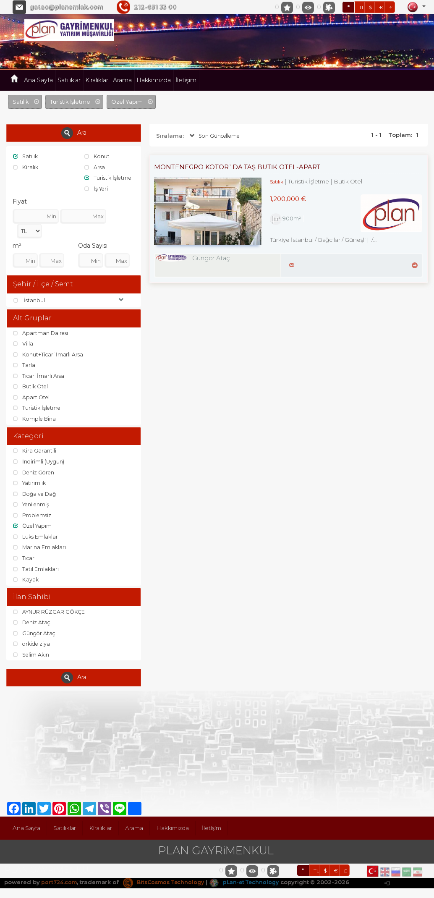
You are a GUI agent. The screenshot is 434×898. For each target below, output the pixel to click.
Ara (73, 133)
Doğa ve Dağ (36, 495)
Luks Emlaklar (36, 538)
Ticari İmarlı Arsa (39, 376)
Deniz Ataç (32, 624)
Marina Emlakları (40, 548)
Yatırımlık (30, 484)
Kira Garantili (34, 452)
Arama (122, 80)
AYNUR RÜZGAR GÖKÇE (50, 613)
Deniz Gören (35, 474)
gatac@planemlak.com (66, 7)
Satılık (26, 156)
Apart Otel (32, 398)
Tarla (24, 366)
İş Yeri (97, 188)
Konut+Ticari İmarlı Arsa (49, 355)
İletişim (185, 80)
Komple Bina (35, 419)
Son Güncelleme (216, 136)
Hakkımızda (153, 80)
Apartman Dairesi (41, 333)
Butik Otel (31, 387)
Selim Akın (32, 656)
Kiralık (26, 167)
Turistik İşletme (109, 177)
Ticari (25, 559)
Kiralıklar (96, 80)
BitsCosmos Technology (168, 884)
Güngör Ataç (35, 635)
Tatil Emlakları (36, 570)
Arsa (95, 167)
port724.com (59, 884)
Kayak (26, 581)
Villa (23, 344)
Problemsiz (33, 516)
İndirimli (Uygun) (39, 463)
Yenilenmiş (32, 506)
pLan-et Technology (253, 884)
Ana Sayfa (38, 80)
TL (362, 7)
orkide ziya (32, 646)
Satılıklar (69, 80)
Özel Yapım (33, 527)
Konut (97, 156)
